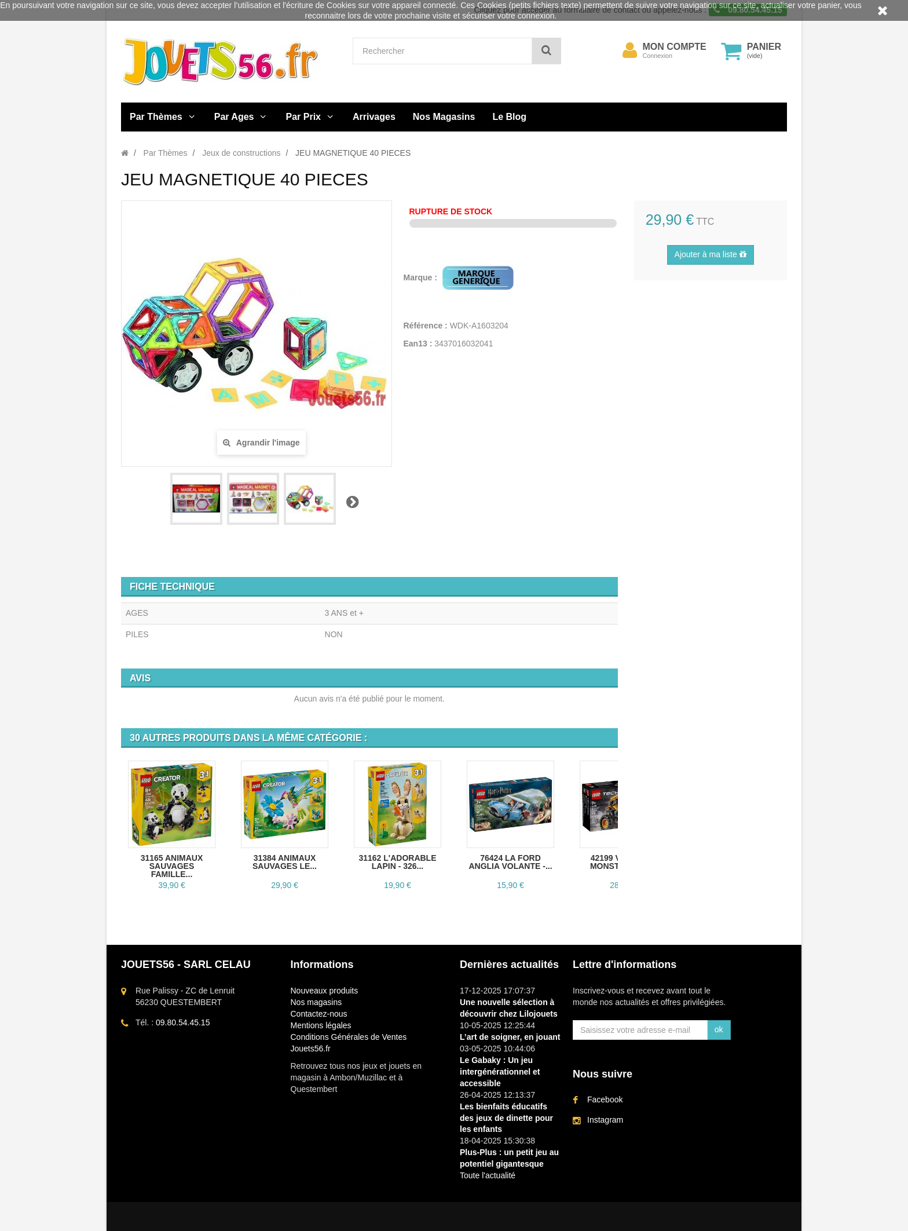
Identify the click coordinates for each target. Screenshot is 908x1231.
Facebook (605, 1099)
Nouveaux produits (324, 990)
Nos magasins (316, 1002)
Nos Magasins (444, 117)
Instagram (605, 1119)
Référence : (426, 325)
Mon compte (674, 47)
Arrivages (374, 117)
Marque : (422, 277)
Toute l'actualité (487, 1175)
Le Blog (509, 117)
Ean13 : (418, 343)
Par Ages (234, 117)
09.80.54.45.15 (183, 1022)
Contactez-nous (319, 1013)
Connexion (658, 55)
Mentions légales (321, 1025)
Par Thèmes (156, 117)
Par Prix (303, 117)
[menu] (630, 50)
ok (719, 1029)
